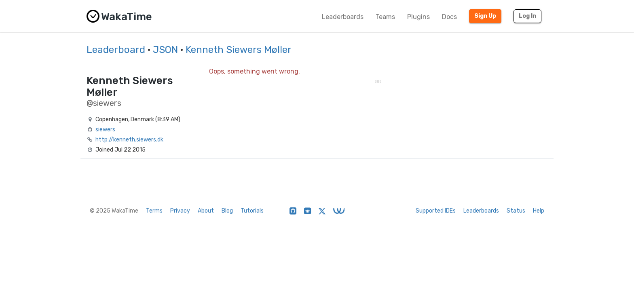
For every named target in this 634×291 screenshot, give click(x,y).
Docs (449, 17)
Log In (527, 16)
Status (516, 210)
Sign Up (485, 16)
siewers (105, 129)
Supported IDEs (436, 210)
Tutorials (252, 210)
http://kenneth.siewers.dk (129, 139)
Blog (227, 210)
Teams (385, 17)
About (206, 210)
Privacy (180, 210)
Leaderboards (342, 17)
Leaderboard (116, 49)
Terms (154, 210)
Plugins (418, 17)
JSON (165, 49)
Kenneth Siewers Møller (239, 49)
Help (538, 210)
